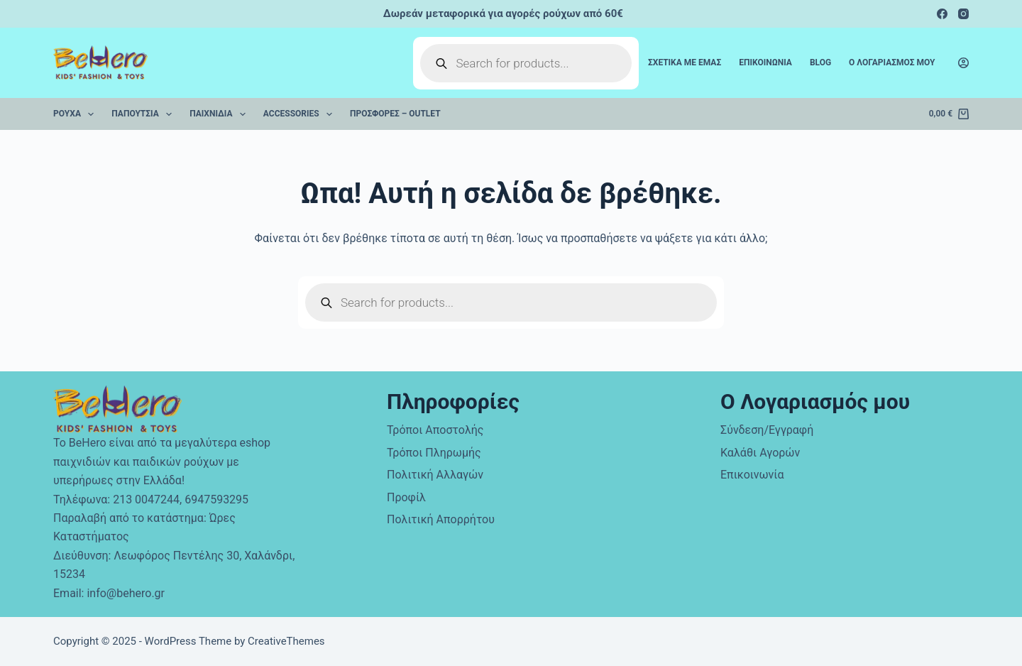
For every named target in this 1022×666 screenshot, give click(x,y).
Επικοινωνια (765, 62)
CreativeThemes (286, 641)
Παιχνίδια (220, 114)
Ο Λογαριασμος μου (892, 62)
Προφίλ (406, 497)
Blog (820, 62)
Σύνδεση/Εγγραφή (766, 430)
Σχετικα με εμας (684, 62)
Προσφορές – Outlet (395, 114)
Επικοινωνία (752, 474)
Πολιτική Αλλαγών (435, 474)
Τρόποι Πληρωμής (434, 452)
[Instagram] (963, 14)
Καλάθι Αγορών (760, 452)
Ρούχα (76, 114)
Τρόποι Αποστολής (435, 430)
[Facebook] (942, 14)
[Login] (963, 63)
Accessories (300, 114)
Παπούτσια (144, 114)
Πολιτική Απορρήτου (441, 519)
